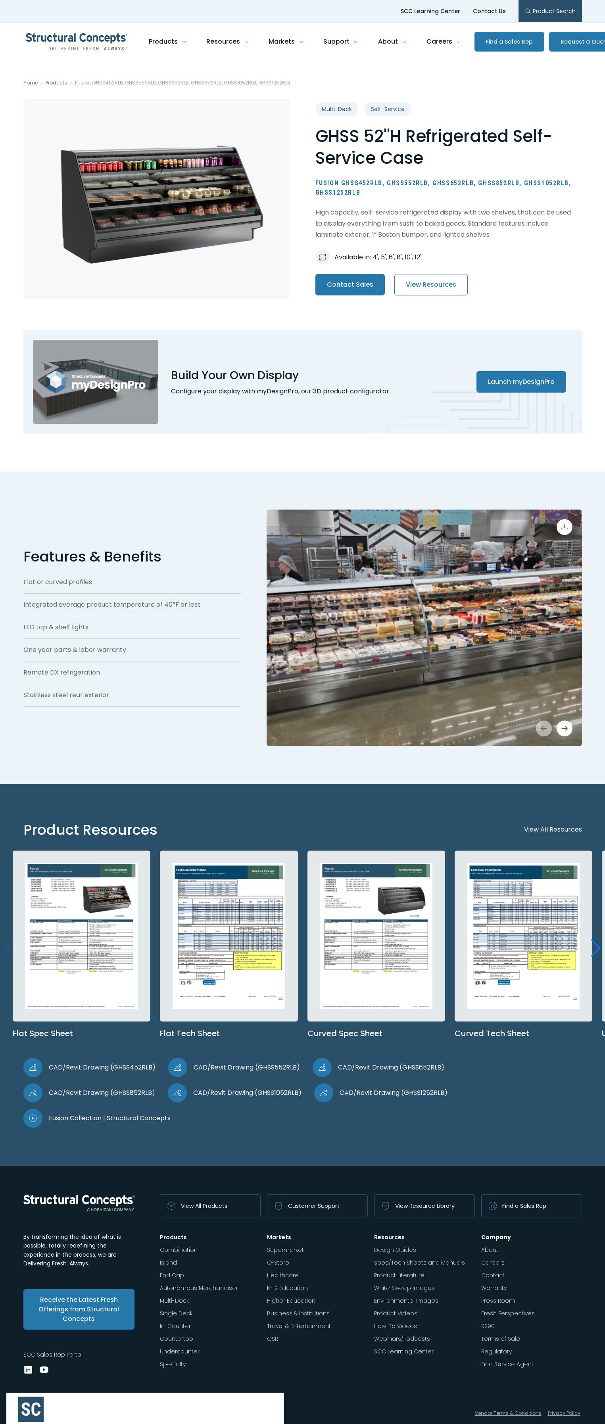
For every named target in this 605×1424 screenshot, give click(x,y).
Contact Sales (350, 284)
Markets (286, 41)
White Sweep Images (404, 1288)
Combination (179, 1250)
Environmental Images (406, 1301)
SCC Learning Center (430, 11)
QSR (272, 1339)
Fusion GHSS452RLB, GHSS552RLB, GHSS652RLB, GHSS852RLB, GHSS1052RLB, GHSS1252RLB (182, 83)
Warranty (494, 1288)
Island (168, 1263)
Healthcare (283, 1275)
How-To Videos (395, 1326)
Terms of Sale (500, 1339)
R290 (488, 1326)
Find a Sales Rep (509, 42)
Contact (493, 1275)
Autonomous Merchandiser (199, 1288)
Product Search (550, 11)
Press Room (498, 1301)
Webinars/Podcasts (402, 1339)
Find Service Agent (507, 1364)
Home (30, 83)
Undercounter (180, 1351)
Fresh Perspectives (508, 1313)
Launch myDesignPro (521, 381)
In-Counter (175, 1326)
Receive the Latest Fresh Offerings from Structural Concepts (78, 1309)
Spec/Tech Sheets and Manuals (419, 1263)
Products (168, 41)
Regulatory (496, 1351)
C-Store (278, 1263)
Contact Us (489, 11)
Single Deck (176, 1313)
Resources (228, 41)
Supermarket (285, 1250)
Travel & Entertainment (299, 1326)
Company (496, 1237)
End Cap (172, 1275)
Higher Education (291, 1301)
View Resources (431, 284)
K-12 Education (287, 1288)
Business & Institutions (298, 1313)
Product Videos (395, 1313)
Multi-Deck (174, 1301)
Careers (444, 41)
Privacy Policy (564, 1413)
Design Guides (395, 1250)
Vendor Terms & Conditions (508, 1413)
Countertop (176, 1339)
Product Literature (399, 1275)
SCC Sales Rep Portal (53, 1355)
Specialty (173, 1364)
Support (341, 41)
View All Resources (553, 829)
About (392, 41)
